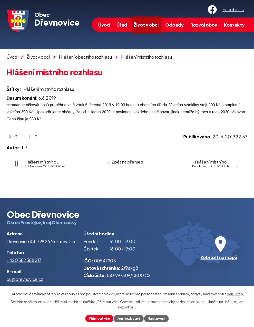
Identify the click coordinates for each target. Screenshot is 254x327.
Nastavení (157, 318)
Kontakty (234, 25)
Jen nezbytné (129, 318)
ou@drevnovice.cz (25, 279)
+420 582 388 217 (24, 260)
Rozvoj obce (203, 25)
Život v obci (146, 25)
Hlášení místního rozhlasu (48, 89)
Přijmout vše (99, 318)
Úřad (122, 25)
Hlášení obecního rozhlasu (85, 57)
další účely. (235, 294)
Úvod (104, 25)
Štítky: (14, 89)
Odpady (174, 25)
